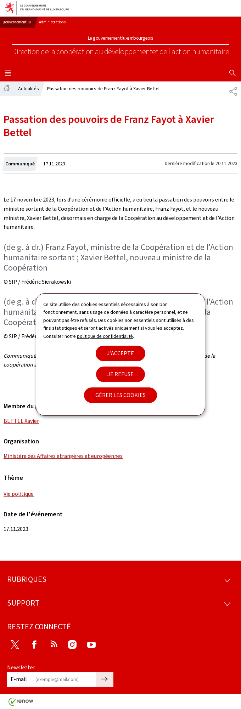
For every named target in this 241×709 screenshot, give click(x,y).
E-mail (19, 679)
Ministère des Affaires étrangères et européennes (63, 456)
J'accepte (120, 353)
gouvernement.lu (17, 22)
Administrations (52, 22)
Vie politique (19, 494)
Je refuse (120, 374)
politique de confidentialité (105, 336)
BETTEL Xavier (21, 421)
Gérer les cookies (120, 395)
